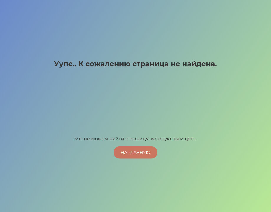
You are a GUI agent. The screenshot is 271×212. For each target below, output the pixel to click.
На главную (135, 152)
